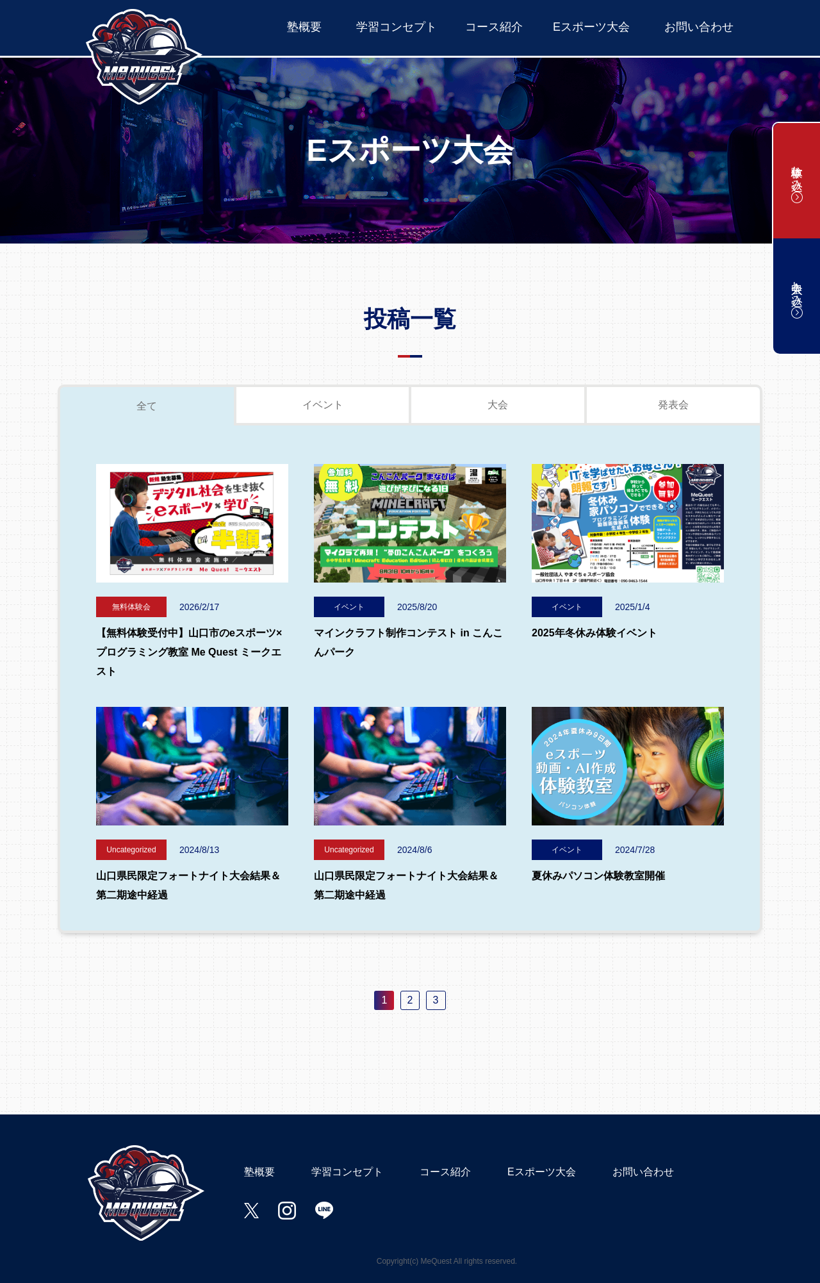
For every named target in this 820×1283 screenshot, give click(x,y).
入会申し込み (797, 296)
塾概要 (304, 27)
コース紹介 (494, 27)
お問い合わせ (699, 27)
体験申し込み (797, 180)
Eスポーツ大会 (591, 27)
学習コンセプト (396, 27)
